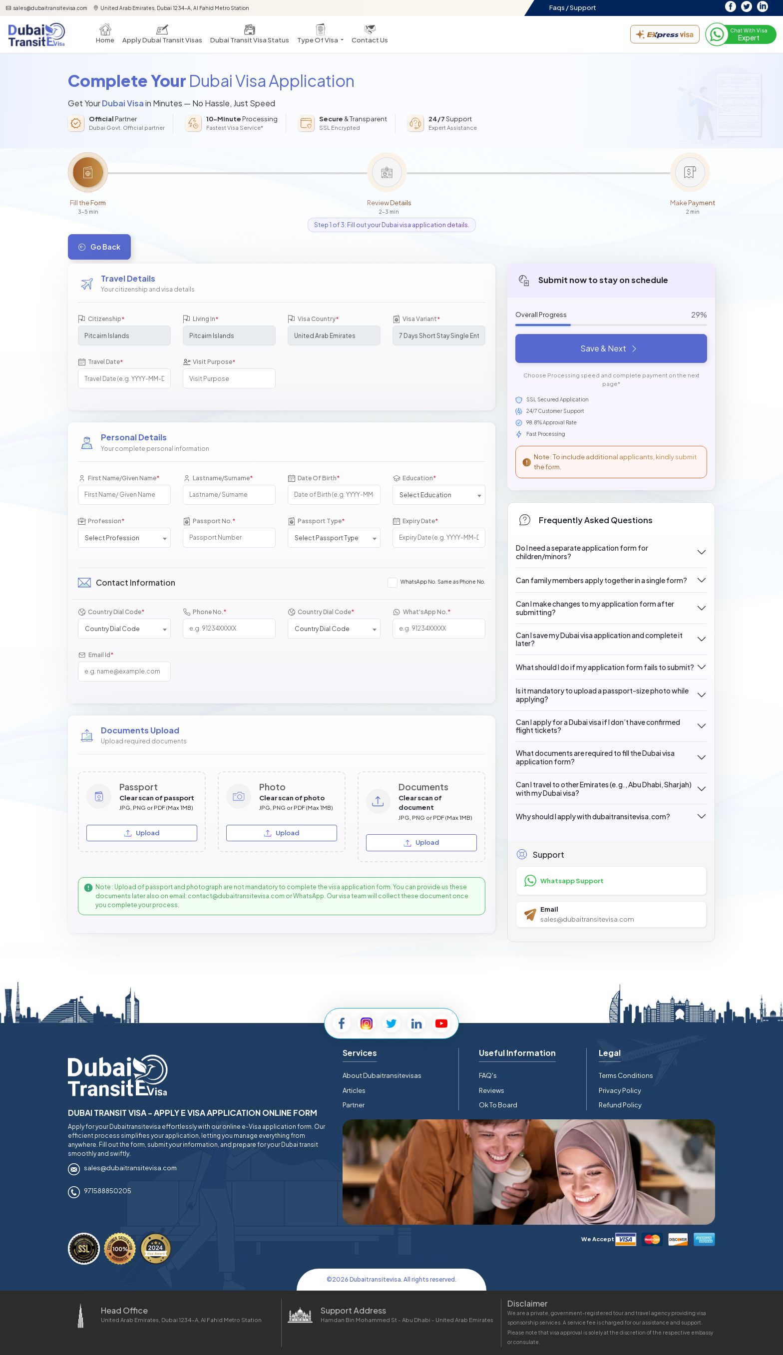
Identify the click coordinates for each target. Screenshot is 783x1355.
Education (414, 478)
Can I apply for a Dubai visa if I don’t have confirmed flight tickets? (598, 726)
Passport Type (316, 521)
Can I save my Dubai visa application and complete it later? (599, 639)
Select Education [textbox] (425, 495)
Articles (354, 1090)
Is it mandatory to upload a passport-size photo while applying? (602, 694)
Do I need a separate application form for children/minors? (582, 552)
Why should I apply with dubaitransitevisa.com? (593, 816)
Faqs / (559, 7)
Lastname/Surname (218, 478)
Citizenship (101, 319)
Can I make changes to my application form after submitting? (595, 608)
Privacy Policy (620, 1090)
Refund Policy (620, 1105)
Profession (101, 521)
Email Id (95, 655)
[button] (320, 34)
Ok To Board (498, 1105)
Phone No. (204, 612)
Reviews (491, 1090)
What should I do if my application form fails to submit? (605, 667)
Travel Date (100, 362)
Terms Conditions (626, 1075)
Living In (200, 319)
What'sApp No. (421, 612)
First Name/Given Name (118, 478)
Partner (354, 1105)
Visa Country (313, 319)
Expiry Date (415, 521)
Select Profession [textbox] (112, 538)
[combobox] (438, 495)
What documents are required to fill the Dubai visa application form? (595, 757)
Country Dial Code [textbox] (112, 629)
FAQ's (488, 1075)
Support (583, 7)
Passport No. (209, 521)
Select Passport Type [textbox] (327, 538)
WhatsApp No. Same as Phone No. (442, 582)
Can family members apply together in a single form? (601, 580)
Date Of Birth (314, 478)
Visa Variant (416, 319)
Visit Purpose (209, 362)
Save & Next (609, 348)
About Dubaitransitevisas (382, 1075)
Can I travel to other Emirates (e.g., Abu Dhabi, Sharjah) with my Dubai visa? (604, 788)
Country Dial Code (111, 612)
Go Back (99, 246)
